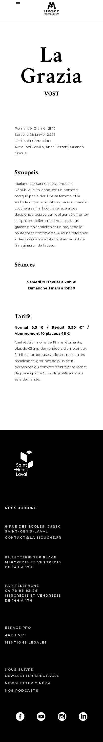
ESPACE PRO (18, 627)
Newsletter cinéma (28, 683)
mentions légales (26, 642)
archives (15, 635)
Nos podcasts (22, 690)
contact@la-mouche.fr (33, 537)
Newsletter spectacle (32, 676)
